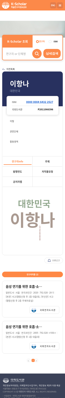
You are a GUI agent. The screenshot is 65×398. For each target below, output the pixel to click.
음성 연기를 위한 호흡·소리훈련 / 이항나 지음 (25, 327)
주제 (47, 161)
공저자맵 (17, 181)
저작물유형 (47, 171)
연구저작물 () (32, 274)
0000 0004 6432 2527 (39, 102)
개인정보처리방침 (10, 385)
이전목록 (8, 69)
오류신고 (53, 260)
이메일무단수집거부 (28, 385)
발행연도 (17, 171)
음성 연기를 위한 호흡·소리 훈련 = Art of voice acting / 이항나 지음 (25, 286)
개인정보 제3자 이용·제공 (49, 385)
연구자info (17, 161)
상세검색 (52, 53)
